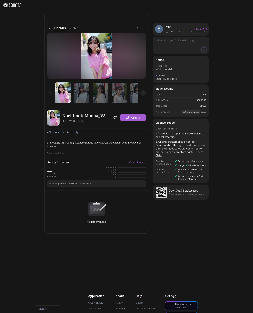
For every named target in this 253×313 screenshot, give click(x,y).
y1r (168, 27)
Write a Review (135, 162)
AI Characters (96, 308)
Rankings (120, 308)
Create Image (95, 302)
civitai (174, 128)
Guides (139, 302)
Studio (119, 302)
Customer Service (145, 308)
